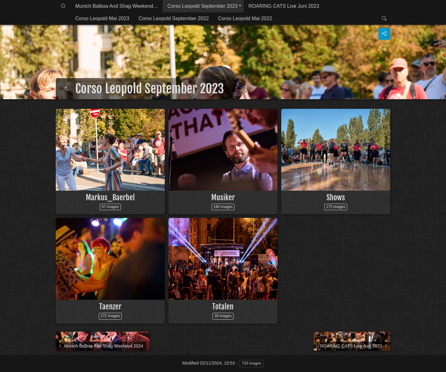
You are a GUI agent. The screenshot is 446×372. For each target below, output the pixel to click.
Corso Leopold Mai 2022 (245, 18)
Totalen (223, 306)
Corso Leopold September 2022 (173, 18)
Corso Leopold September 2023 (202, 6)
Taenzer (110, 306)
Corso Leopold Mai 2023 (102, 18)
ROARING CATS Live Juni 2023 (283, 6)
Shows (335, 197)
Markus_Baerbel (110, 197)
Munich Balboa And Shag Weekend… (116, 6)
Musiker (223, 197)
